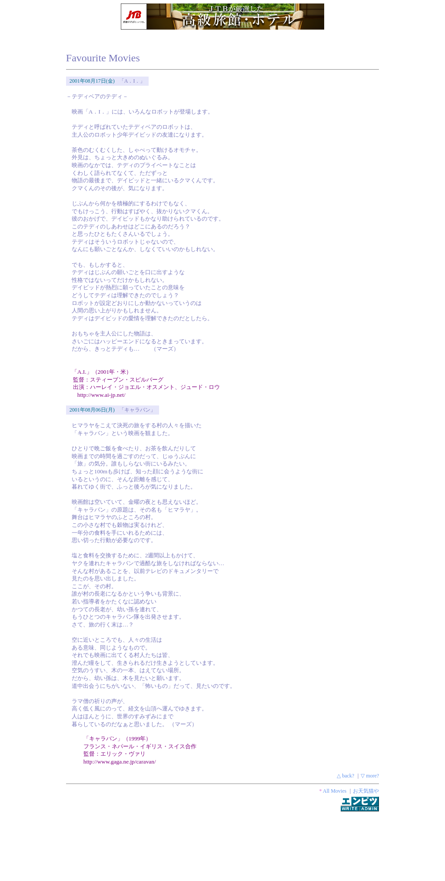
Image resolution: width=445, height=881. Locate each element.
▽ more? (370, 776)
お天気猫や (366, 791)
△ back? (345, 776)
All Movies (334, 791)
